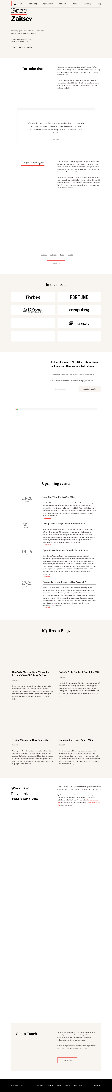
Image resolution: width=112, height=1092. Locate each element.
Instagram (53, 254)
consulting (33, 4)
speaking (87, 4)
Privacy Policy (78, 1085)
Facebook (44, 254)
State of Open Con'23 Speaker (21, 47)
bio (21, 4)
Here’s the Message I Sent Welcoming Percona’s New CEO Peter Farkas (30, 673)
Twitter (62, 254)
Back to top (97, 1085)
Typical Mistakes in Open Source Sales (31, 739)
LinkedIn (70, 254)
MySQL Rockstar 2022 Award (21, 39)
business (62, 4)
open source (48, 4)
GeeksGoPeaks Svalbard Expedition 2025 (79, 671)
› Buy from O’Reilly (89, 389)
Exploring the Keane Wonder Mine (76, 739)
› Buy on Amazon (60, 389)
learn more (47, 517)
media (75, 4)
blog (99, 4)
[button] (13, 436)
